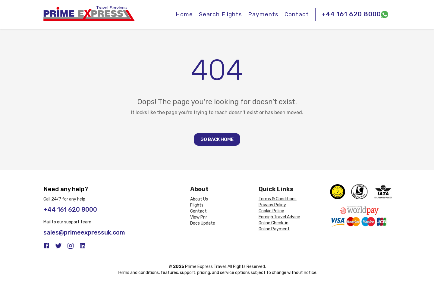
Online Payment (274, 229)
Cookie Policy (271, 210)
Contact (297, 14)
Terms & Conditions (278, 198)
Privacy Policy (272, 204)
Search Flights (220, 14)
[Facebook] (46, 246)
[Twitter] (58, 246)
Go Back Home (217, 139)
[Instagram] (70, 246)
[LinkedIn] (83, 246)
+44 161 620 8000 (351, 14)
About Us (199, 199)
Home (184, 14)
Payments (263, 14)
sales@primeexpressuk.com (84, 232)
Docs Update (202, 223)
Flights (196, 205)
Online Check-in (273, 222)
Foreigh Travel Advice (279, 216)
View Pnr (198, 217)
